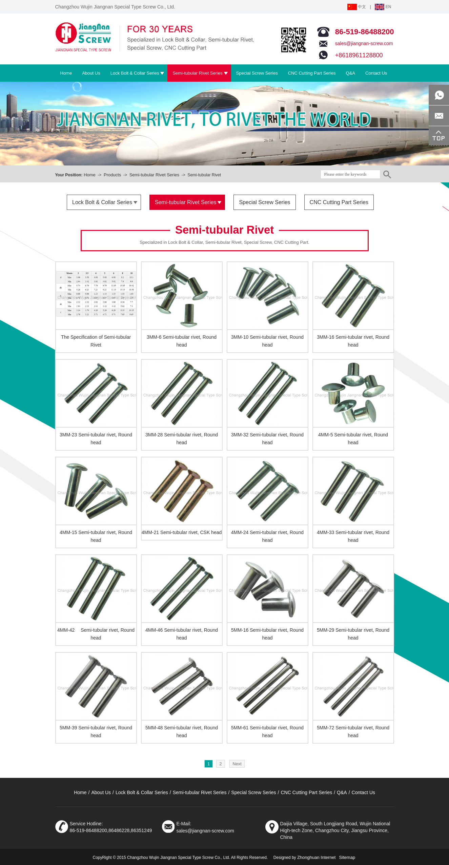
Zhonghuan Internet (316, 857)
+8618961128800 (359, 55)
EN (383, 6)
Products (112, 174)
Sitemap (347, 857)
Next (237, 763)
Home (90, 174)
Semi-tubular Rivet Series (154, 174)
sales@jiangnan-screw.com (364, 43)
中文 (356, 6)
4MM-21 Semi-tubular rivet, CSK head (182, 532)
